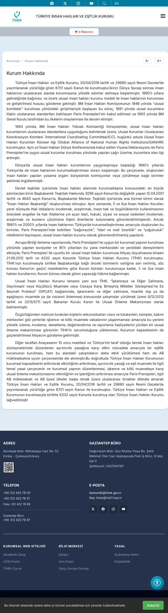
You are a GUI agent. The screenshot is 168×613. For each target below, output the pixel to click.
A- (147, 60)
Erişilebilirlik (122, 561)
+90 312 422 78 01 (16, 498)
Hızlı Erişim (66, 561)
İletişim (64, 554)
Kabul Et (153, 605)
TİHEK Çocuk (12, 568)
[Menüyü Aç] (163, 15)
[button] (104, 3)
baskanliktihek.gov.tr (105, 493)
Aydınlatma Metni (126, 554)
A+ (159, 60)
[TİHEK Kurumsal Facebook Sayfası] (103, 509)
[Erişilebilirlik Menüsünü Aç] (157, 582)
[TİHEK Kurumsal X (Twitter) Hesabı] (93, 509)
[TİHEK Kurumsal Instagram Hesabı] (113, 509)
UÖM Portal (11, 561)
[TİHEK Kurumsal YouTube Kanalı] (123, 509)
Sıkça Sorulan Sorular (74, 568)
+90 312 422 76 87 (16, 520)
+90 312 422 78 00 (16, 493)
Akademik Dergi (14, 554)
